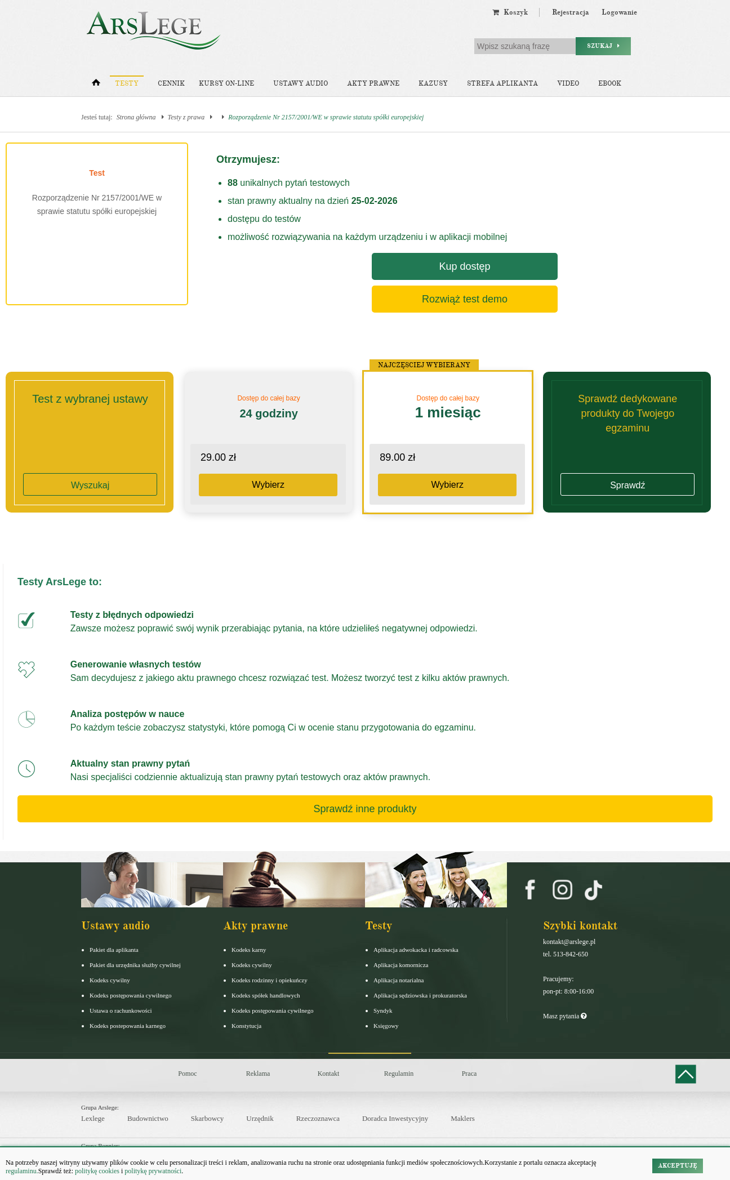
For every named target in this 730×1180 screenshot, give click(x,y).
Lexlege (93, 1118)
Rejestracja (570, 12)
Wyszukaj (90, 485)
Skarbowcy (207, 1118)
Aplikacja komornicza (400, 964)
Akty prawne (373, 83)
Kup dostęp (464, 266)
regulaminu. (22, 1171)
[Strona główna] (96, 85)
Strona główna (136, 117)
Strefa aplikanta (502, 83)
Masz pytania (564, 1016)
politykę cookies (97, 1171)
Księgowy (386, 1025)
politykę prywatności (152, 1171)
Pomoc (187, 1073)
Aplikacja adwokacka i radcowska (416, 949)
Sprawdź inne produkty (364, 808)
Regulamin (399, 1073)
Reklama (258, 1073)
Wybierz (268, 484)
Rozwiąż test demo (465, 299)
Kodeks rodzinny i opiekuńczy (270, 980)
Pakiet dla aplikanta (114, 949)
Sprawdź (627, 485)
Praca (469, 1073)
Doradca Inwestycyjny (395, 1118)
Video (568, 83)
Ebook (609, 83)
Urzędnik (259, 1118)
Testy (127, 83)
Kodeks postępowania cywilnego (130, 995)
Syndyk (383, 1010)
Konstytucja (246, 1025)
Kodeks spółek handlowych (266, 995)
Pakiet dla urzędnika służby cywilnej (135, 964)
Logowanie (619, 12)
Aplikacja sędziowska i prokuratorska (420, 995)
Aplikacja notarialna (398, 980)
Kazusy (433, 83)
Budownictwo (147, 1118)
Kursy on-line (226, 83)
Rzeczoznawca (318, 1118)
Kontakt (329, 1073)
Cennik (171, 83)
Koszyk (510, 12)
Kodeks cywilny (110, 980)
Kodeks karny (249, 949)
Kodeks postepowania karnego (128, 1025)
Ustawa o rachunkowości (121, 1010)
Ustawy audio (300, 83)
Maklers (463, 1118)
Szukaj (603, 46)
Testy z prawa (186, 117)
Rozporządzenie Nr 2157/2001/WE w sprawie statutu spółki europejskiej (326, 117)
